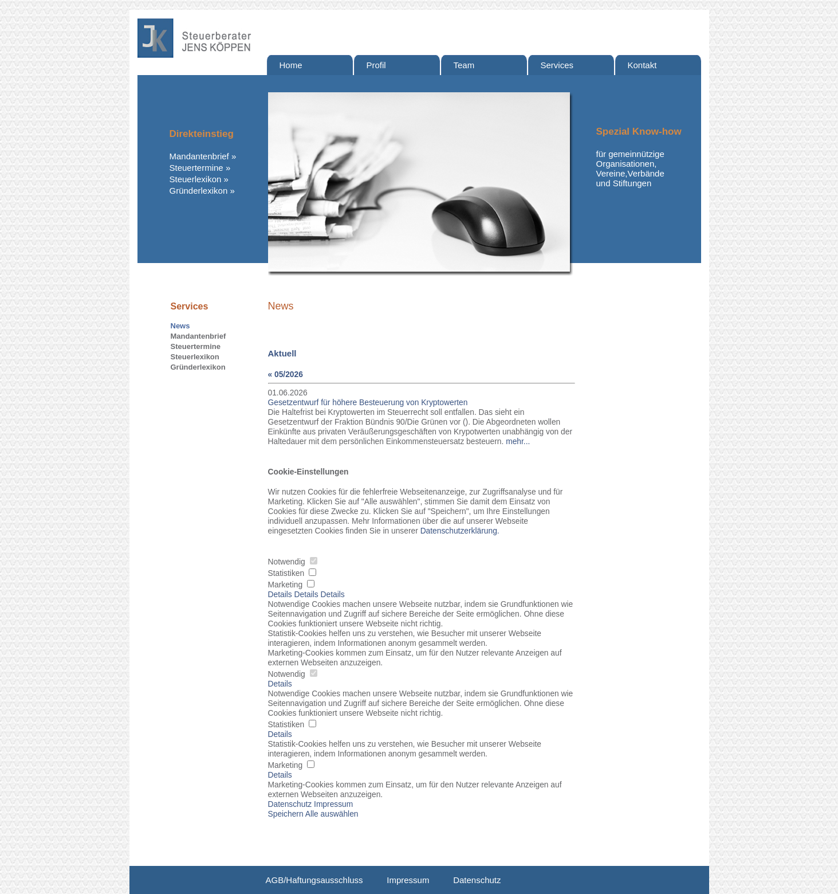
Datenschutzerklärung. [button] (459, 531)
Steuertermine (196, 167)
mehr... (518, 441)
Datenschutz (477, 880)
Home (291, 65)
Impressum (408, 880)
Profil (376, 65)
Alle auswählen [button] (332, 814)
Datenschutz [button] (290, 804)
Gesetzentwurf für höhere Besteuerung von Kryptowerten (368, 402)
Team (464, 65)
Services (557, 65)
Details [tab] (281, 594)
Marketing (291, 585)
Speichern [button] (286, 814)
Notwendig (292, 562)
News (180, 325)
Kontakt (642, 65)
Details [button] (280, 684)
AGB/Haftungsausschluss (314, 880)
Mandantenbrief (199, 156)
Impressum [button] (333, 804)
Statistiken (292, 573)
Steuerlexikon (196, 179)
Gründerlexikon (199, 190)
